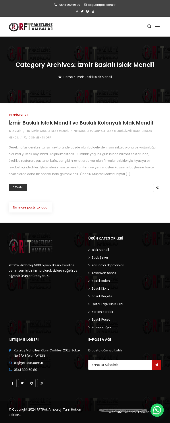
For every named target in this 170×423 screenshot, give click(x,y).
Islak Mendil (100, 250)
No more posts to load (30, 207)
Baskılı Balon (101, 281)
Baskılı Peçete (102, 296)
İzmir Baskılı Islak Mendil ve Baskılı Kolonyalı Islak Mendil (81, 122)
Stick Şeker (100, 257)
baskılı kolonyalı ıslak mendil (101, 131)
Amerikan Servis (104, 273)
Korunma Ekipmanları (108, 265)
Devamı (18, 187)
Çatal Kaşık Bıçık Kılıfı (107, 304)
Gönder (156, 365)
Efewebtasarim (149, 412)
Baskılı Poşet (101, 319)
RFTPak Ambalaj (49, 409)
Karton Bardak (102, 312)
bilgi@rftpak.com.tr (100, 5)
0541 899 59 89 (67, 5)
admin (15, 131)
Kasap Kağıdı (101, 327)
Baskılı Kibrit (100, 288)
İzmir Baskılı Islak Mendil (94, 77)
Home (68, 77)
